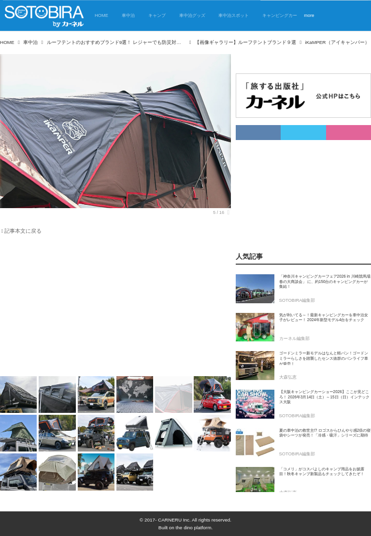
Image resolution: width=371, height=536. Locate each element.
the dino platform (194, 527)
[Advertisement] (109, 307)
